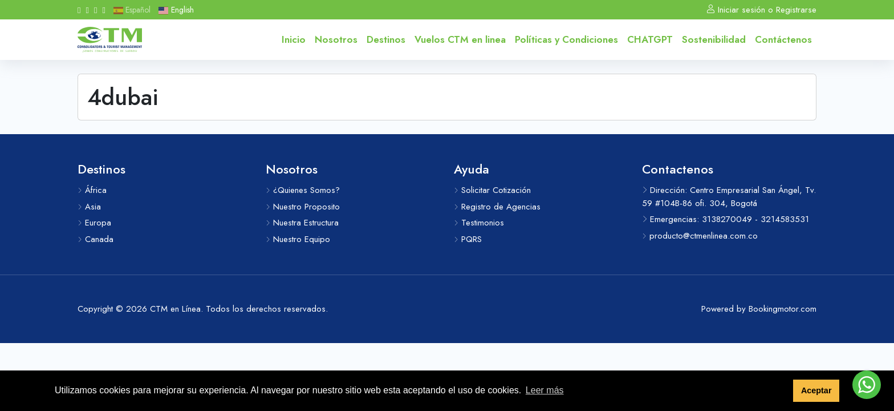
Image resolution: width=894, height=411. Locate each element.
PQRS (468, 239)
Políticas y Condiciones (566, 39)
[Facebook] (79, 9)
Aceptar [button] (816, 390)
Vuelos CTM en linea (460, 39)
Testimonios (479, 222)
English (176, 9)
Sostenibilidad (714, 39)
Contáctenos (783, 39)
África (92, 190)
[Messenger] (103, 9)
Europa (94, 222)
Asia (89, 206)
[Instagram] (87, 9)
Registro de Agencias (497, 206)
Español (132, 9)
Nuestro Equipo (298, 239)
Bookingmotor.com (782, 309)
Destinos (386, 39)
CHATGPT (650, 39)
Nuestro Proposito (303, 206)
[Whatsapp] (95, 9)
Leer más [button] (545, 390)
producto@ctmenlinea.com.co (700, 235)
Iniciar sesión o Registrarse (761, 9)
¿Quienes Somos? (303, 190)
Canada (95, 239)
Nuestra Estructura (302, 222)
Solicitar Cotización (492, 190)
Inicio (294, 39)
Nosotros (336, 39)
